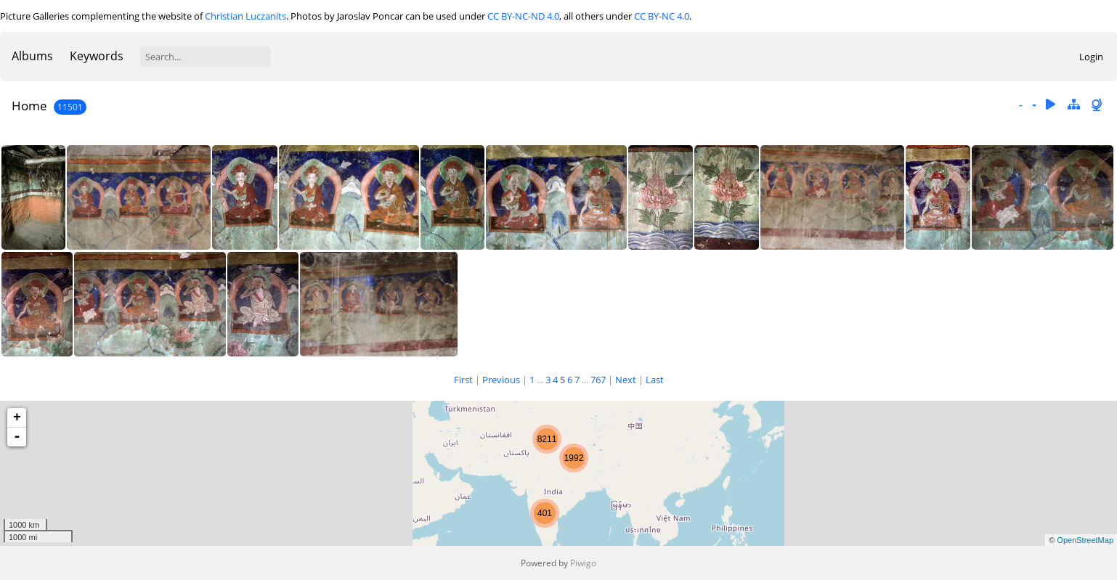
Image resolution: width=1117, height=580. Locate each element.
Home (29, 105)
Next (625, 379)
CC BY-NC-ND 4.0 (523, 16)
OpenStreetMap (1085, 540)
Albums (32, 56)
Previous (501, 379)
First (463, 379)
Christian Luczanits (245, 16)
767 (598, 379)
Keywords (96, 56)
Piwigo (583, 563)
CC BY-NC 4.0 (661, 16)
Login (1091, 56)
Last (655, 379)
